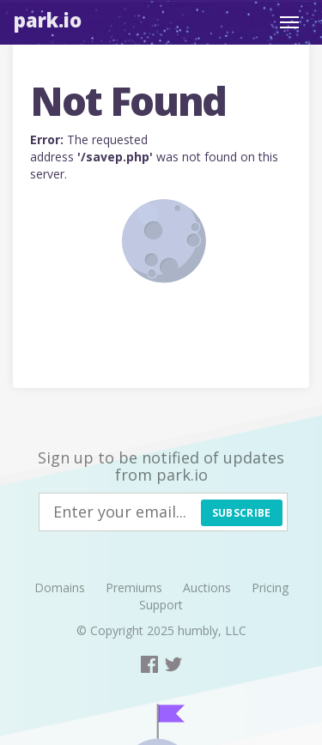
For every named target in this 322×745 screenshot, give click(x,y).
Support (161, 605)
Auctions (207, 587)
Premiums (134, 587)
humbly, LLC (212, 630)
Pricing (270, 587)
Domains (59, 587)
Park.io (48, 20)
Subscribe (241, 513)
